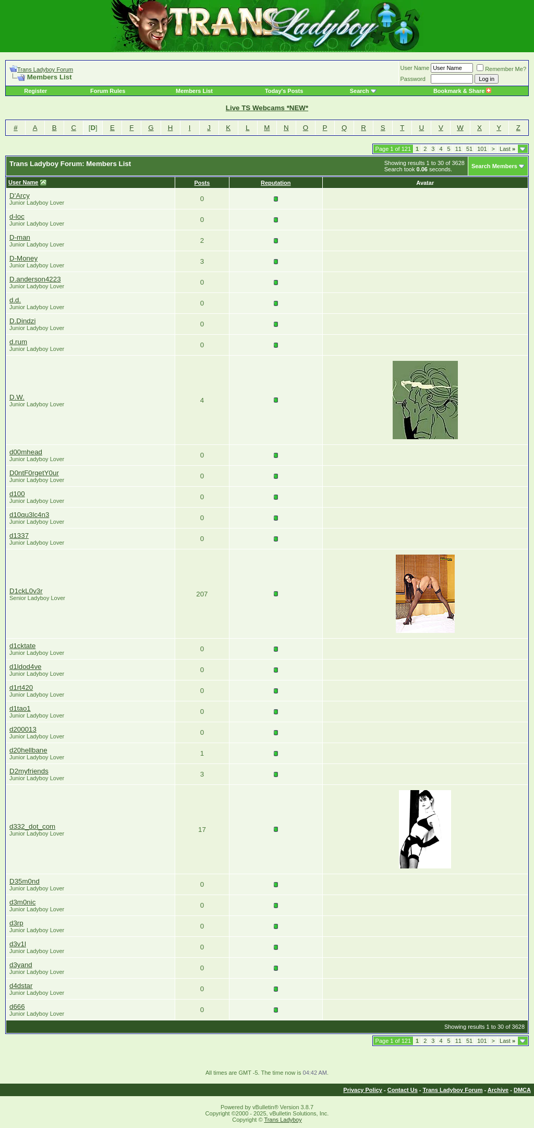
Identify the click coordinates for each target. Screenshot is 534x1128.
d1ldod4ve (25, 667)
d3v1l (17, 944)
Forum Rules (107, 91)
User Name (415, 68)
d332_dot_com (32, 826)
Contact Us (402, 1090)
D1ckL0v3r (26, 591)
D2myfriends (28, 771)
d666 (17, 1007)
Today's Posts (284, 91)
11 (458, 149)
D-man (19, 237)
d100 (17, 494)
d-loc (17, 216)
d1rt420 (21, 687)
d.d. (15, 300)
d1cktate (22, 646)
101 (482, 149)
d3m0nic (22, 902)
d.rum (18, 342)
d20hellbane (28, 750)
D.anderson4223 (35, 279)
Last (507, 149)
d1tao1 (20, 708)
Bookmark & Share (462, 91)
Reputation (275, 183)
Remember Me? (501, 69)
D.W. (17, 397)
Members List (194, 91)
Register (35, 91)
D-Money (23, 258)
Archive (498, 1090)
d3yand (20, 965)
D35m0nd (24, 881)
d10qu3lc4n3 (29, 515)
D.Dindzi (22, 321)
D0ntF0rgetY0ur (34, 473)
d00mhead (25, 452)
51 (469, 149)
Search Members (494, 166)
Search (359, 91)
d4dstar (20, 986)
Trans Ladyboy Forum (45, 69)
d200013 (23, 729)
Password (413, 79)
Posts (202, 183)
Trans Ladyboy (282, 1120)
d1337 (19, 535)
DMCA (522, 1090)
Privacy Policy (362, 1090)
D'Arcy (19, 195)
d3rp (16, 923)
